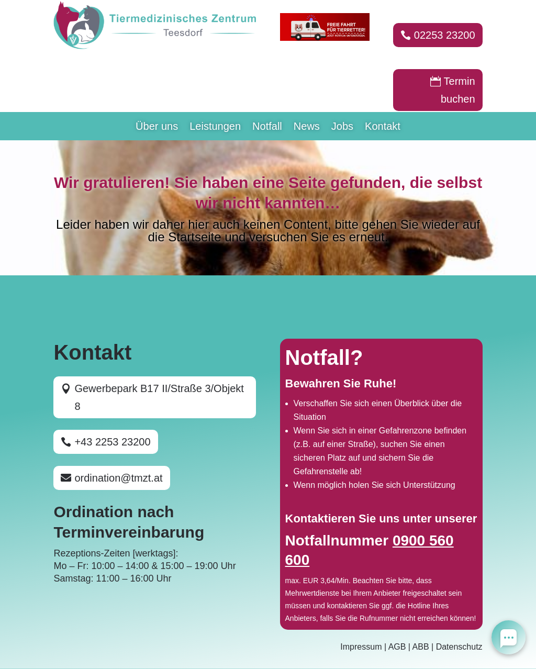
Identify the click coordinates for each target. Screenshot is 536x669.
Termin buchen (458, 90)
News (307, 127)
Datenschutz (459, 646)
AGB (397, 646)
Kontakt (382, 127)
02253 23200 (444, 35)
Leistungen (215, 127)
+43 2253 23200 (112, 442)
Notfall (267, 127)
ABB (420, 646)
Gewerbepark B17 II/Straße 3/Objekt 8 (159, 397)
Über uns (157, 127)
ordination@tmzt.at (118, 478)
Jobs (342, 127)
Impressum (361, 646)
